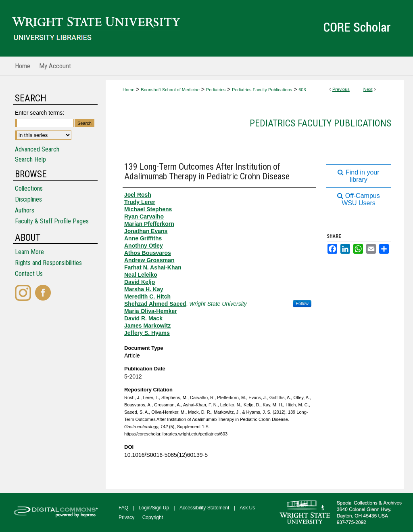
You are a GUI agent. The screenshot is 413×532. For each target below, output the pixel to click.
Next (368, 89)
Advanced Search (37, 149)
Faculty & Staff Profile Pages (52, 221)
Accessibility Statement (204, 508)
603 (302, 89)
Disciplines (28, 199)
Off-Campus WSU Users (358, 199)
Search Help (30, 159)
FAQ (123, 508)
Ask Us (247, 508)
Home (128, 89)
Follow (302, 303)
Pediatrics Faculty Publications (262, 89)
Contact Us (29, 274)
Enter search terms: (39, 112)
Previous (341, 89)
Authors (24, 210)
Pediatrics (215, 89)
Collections (29, 188)
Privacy (126, 517)
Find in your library (358, 176)
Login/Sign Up (154, 508)
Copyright (152, 517)
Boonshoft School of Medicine (170, 89)
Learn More (29, 252)
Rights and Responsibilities (48, 263)
